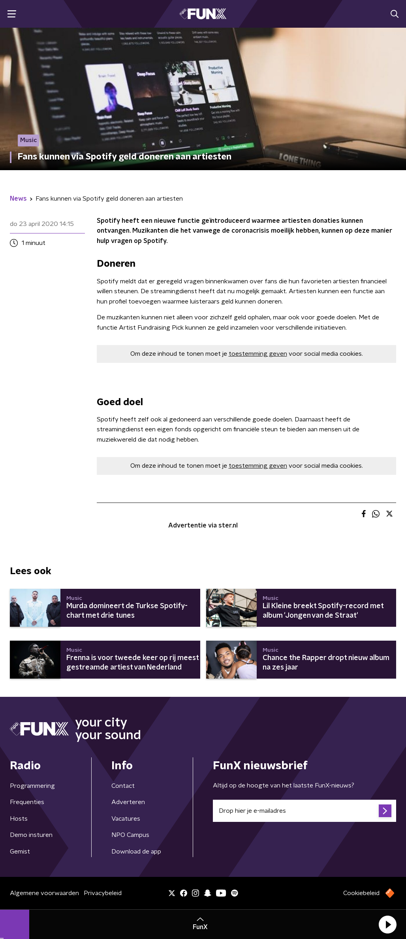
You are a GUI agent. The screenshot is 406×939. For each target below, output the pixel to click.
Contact (123, 786)
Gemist (20, 851)
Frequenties (27, 802)
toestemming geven (258, 354)
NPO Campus (130, 835)
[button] (387, 924)
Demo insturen (31, 835)
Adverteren (128, 802)
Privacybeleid (103, 893)
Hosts (19, 819)
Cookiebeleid (361, 893)
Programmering (32, 786)
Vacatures (125, 819)
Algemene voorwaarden (44, 893)
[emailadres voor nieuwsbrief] (304, 811)
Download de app (136, 851)
